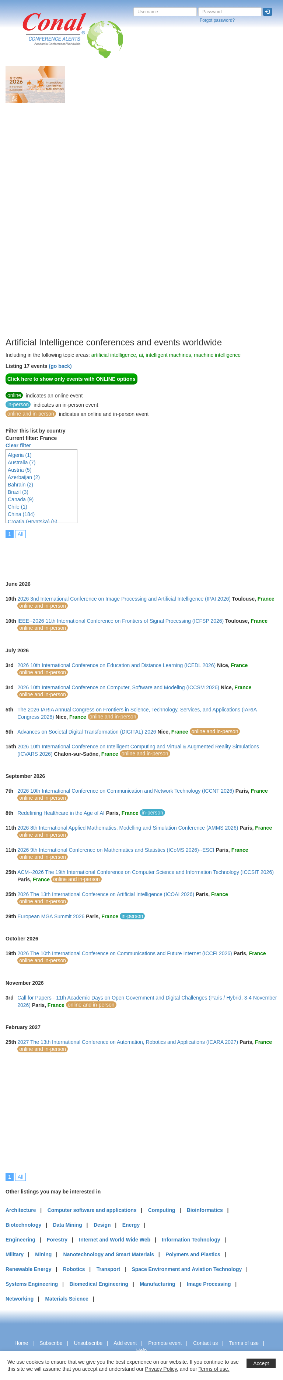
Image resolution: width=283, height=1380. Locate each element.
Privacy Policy (161, 1369)
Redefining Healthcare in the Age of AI (61, 813)
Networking (20, 1299)
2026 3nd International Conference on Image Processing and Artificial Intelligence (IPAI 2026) (124, 599)
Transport (108, 1269)
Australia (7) (21, 462)
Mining (43, 1254)
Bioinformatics (205, 1210)
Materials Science (66, 1299)
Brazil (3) (18, 492)
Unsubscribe (88, 1343)
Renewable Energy (29, 1269)
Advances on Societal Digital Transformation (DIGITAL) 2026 (86, 732)
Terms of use (244, 1343)
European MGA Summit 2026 (50, 916)
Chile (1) (17, 507)
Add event (125, 1343)
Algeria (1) (20, 455)
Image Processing (209, 1284)
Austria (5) (20, 470)
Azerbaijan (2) (24, 477)
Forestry (57, 1240)
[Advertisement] (35, 225)
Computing (161, 1210)
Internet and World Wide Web (114, 1240)
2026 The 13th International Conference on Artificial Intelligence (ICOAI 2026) (105, 894)
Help (141, 1350)
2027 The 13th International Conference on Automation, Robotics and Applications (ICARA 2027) (127, 1042)
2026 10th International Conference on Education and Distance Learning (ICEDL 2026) (116, 665)
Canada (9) (21, 499)
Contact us (205, 1343)
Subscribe (50, 1343)
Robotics (74, 1269)
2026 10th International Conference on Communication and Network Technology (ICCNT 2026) (125, 791)
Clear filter (18, 445)
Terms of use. (214, 1369)
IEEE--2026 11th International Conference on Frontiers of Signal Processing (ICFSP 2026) (120, 621)
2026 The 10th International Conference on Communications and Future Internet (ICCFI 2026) (124, 953)
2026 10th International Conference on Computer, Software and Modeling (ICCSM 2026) (118, 687)
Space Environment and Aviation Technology (187, 1269)
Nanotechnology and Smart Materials (108, 1254)
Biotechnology (23, 1225)
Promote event (165, 1343)
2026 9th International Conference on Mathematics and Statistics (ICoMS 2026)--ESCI (115, 850)
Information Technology (191, 1240)
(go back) (60, 366)
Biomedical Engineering (99, 1284)
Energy (131, 1225)
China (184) (21, 514)
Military (15, 1254)
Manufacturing (157, 1284)
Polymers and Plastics (192, 1254)
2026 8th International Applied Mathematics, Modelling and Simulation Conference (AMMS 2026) (127, 828)
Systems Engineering (32, 1284)
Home (21, 1343)
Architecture (21, 1210)
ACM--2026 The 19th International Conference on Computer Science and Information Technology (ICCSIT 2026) (145, 872)
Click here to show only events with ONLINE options (71, 379)
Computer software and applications (92, 1210)
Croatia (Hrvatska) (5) (32, 522)
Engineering (20, 1240)
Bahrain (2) (20, 485)
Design (102, 1225)
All (21, 534)
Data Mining (67, 1225)
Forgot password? (217, 20)
